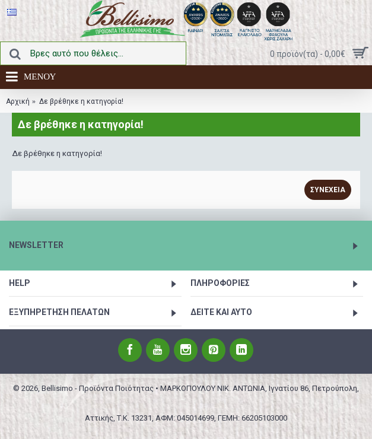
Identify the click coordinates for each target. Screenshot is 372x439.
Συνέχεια (327, 190)
